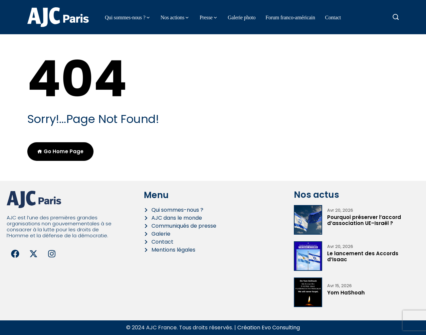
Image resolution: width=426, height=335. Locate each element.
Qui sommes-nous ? (125, 17)
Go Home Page (60, 151)
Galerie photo (241, 17)
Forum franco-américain (290, 17)
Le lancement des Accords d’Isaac (362, 256)
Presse (206, 17)
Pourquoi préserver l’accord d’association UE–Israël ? (364, 220)
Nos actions (172, 17)
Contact (333, 17)
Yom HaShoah (346, 292)
